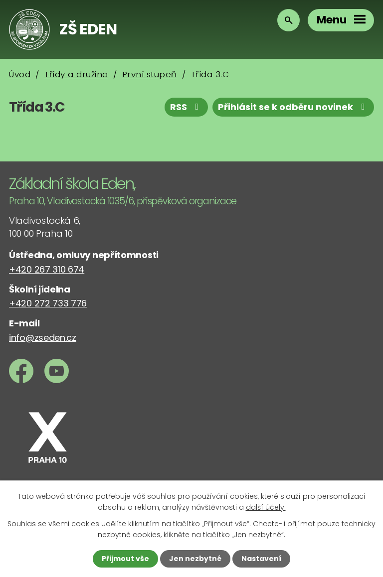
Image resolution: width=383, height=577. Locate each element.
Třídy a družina (76, 74)
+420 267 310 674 (46, 269)
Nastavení (261, 559)
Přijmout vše (125, 559)
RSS (186, 107)
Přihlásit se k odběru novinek (293, 107)
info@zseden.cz (42, 337)
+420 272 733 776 (48, 303)
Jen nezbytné (195, 559)
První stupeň (149, 74)
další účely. (266, 507)
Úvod (19, 74)
